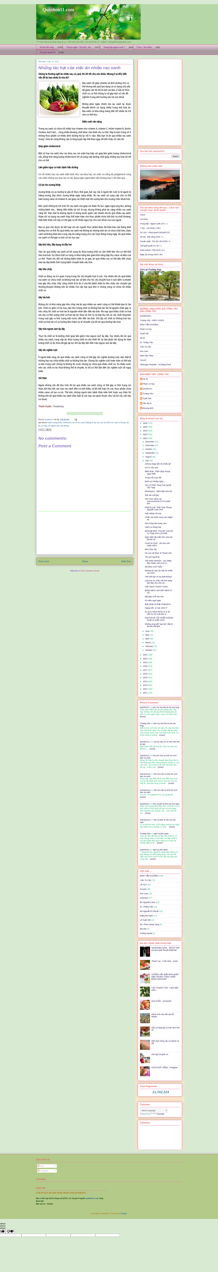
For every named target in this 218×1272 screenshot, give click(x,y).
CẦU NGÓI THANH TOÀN (156, 587)
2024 (145, 431)
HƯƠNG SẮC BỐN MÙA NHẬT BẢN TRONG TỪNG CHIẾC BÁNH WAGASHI (165, 976)
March (148, 642)
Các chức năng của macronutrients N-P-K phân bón (157, 501)
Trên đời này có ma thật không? (158, 577)
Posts (41, 1166)
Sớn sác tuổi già (152, 495)
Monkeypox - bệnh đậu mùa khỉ (158, 491)
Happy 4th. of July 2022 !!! (156, 608)
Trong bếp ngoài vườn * (114, 47)
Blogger (124, 1213)
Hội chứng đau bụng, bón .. (156, 523)
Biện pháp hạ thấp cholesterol (157, 604)
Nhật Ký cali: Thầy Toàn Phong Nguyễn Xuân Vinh (158, 508)
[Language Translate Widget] (154, 1110)
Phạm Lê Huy (149, 384)
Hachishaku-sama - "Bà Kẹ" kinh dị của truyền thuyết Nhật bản (165, 949)
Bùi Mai (143, 929)
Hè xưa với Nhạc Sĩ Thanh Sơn (158, 553)
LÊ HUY (143, 885)
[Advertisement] (84, 533)
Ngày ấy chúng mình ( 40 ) (151, 254)
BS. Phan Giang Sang (149, 924)
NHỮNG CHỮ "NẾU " (154, 567)
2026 (145, 423)
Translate (157, 1114)
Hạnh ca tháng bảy (153, 527)
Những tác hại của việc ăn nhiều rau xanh (102, 422)
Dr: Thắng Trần (146, 342)
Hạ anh (143, 360)
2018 (145, 666)
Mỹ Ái (142, 338)
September (150, 453)
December (150, 442)
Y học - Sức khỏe (144, 47)
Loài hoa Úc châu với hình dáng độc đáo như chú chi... (158, 581)
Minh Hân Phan (146, 356)
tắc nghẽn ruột (53, 426)
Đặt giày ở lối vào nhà (154, 596)
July (147, 460)
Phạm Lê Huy (146, 329)
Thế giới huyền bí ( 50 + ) (151, 246)
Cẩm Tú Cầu (145, 347)
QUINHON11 (145, 316)
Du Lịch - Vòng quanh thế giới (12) (155, 232)
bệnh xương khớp (55, 422)
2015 (145, 677)
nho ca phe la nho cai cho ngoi (166, 804)
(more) (143, 716)
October (149, 449)
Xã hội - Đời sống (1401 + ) (151, 237)
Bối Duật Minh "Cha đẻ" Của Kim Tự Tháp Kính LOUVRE (159, 532)
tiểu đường (64, 426)
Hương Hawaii (146, 933)
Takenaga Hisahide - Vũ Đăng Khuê (155, 364)
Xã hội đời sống (47, 47)
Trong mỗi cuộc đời (153, 478)
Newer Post (43, 561)
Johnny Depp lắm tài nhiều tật (157, 464)
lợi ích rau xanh (78, 422)
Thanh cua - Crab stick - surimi (164, 961)
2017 (145, 670)
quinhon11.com (92, 1198)
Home (85, 561)
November (150, 445)
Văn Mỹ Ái (147, 403)
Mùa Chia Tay (151, 549)
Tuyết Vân (144, 333)
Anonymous (145, 774)
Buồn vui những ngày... (155, 481)
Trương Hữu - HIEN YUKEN (152, 320)
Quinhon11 (49, 419)
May (147, 635)
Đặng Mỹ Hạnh (146, 916)
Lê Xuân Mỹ (145, 920)
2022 (145, 438)
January (149, 650)
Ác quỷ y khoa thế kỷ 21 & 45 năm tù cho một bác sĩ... (157, 613)
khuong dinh (148, 408)
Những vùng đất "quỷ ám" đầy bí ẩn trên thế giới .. (159, 625)
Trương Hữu (148, 393)
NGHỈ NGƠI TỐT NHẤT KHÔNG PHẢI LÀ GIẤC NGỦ (159, 619)
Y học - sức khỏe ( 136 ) (150, 228)
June (147, 631)
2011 (145, 693)
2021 (145, 655)
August (148, 457)
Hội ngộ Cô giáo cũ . (160, 1054)
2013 (145, 685)
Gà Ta (145, 379)
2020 (145, 659)
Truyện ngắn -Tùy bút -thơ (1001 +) (155, 241)
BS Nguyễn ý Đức (147, 902)
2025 (145, 427)
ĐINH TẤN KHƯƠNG (149, 325)
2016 (145, 674)
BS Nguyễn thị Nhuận (149, 911)
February (149, 646)
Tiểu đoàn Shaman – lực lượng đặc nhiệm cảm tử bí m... (158, 562)
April (147, 639)
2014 (145, 681)
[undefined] (10, 1231)
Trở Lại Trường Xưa (150, 269)
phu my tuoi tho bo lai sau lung (166, 707)
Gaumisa (144, 898)
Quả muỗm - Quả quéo (161, 1001)
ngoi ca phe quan (161, 833)
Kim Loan (144, 351)
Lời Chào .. (144, 219)
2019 (145, 662)
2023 (145, 434)
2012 (145, 689)
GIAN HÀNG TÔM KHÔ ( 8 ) (152, 250)
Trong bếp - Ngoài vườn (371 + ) (154, 224)
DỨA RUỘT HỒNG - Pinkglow (164, 1067)
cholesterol (67, 422)
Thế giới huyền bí (47, 52)
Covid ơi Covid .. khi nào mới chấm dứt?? (157, 544)
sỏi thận (44, 426)
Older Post (126, 561)
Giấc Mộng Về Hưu (153, 513)
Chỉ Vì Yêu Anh (151, 468)
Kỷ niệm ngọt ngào (153, 600)
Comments (43, 1171)
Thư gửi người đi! (152, 557)
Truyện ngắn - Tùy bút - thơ (78, 47)
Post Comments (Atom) (90, 571)
